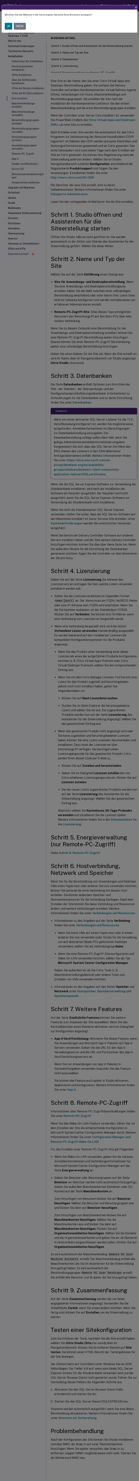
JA (8, 26)
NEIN (20, 26)
